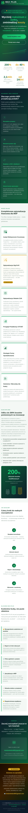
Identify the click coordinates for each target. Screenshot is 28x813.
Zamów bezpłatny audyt (14, 36)
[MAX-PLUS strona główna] (12, 2)
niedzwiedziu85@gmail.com (14, 750)
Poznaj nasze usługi (14, 42)
